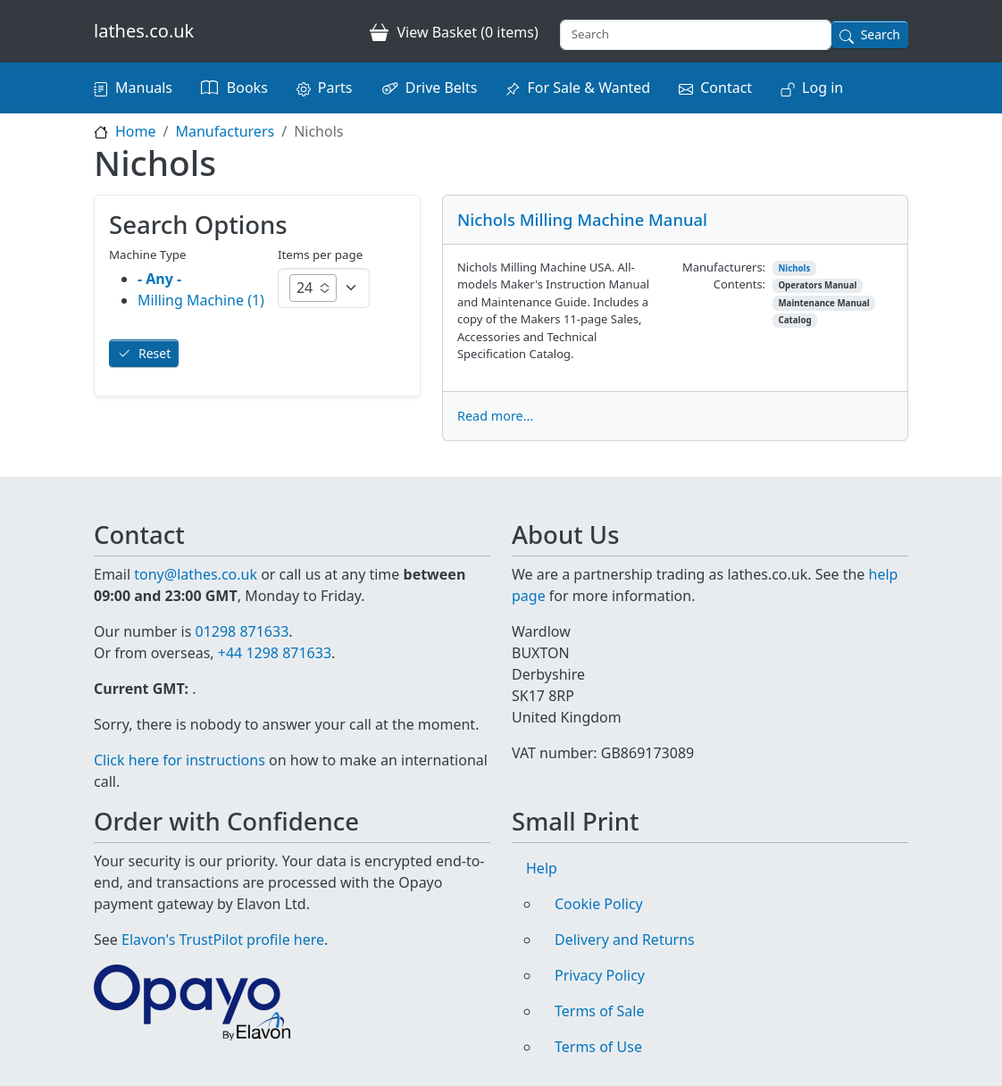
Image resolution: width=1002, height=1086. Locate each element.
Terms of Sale (599, 1011)
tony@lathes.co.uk (195, 574)
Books (247, 87)
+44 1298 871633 (274, 653)
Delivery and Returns (625, 939)
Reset (154, 353)
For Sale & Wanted (588, 87)
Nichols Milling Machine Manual (582, 219)
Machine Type (148, 254)
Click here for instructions (179, 760)
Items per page (320, 254)
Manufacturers (224, 131)
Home (135, 131)
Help (541, 868)
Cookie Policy (599, 904)
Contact (726, 87)
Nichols (794, 268)
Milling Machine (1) (201, 300)
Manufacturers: (723, 267)
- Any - (159, 278)
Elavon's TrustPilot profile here (222, 939)
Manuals (143, 87)
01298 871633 (241, 631)
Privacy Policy (600, 975)
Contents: (739, 284)
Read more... (495, 415)
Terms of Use (598, 1047)
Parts (335, 87)
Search (880, 34)
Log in (822, 87)
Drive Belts (441, 87)
